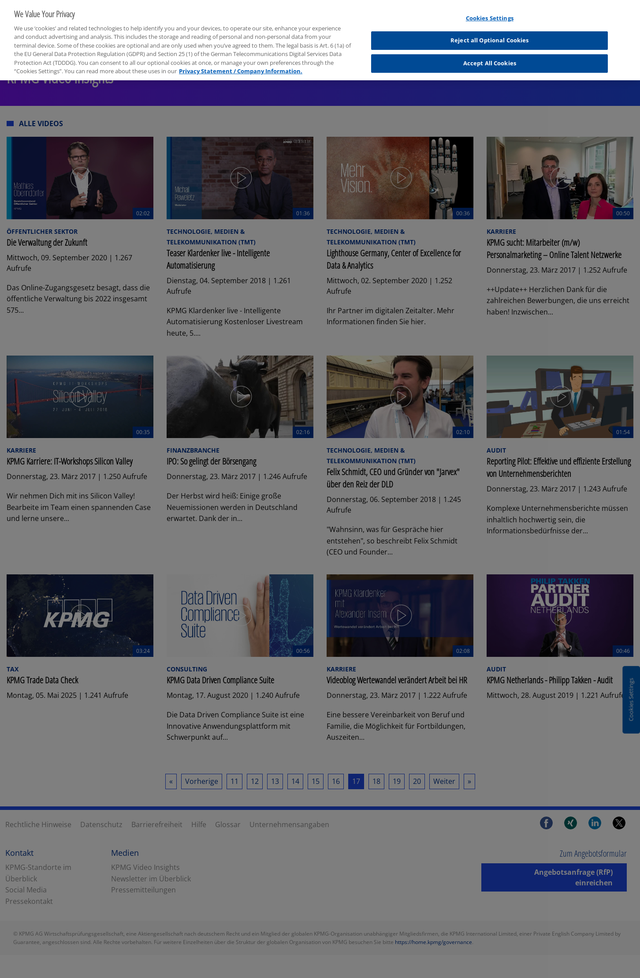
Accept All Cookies (489, 57)
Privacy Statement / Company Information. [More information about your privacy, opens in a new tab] (240, 66)
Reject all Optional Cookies (489, 35)
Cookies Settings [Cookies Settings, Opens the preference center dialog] (489, 12)
